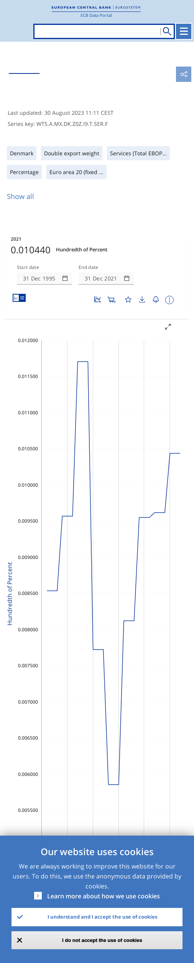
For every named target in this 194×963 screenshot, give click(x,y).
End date (89, 267)
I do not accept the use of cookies (102, 940)
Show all (20, 196)
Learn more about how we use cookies (103, 896)
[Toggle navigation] (183, 31)
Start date (28, 267)
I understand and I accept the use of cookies (102, 916)
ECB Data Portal (96, 15)
